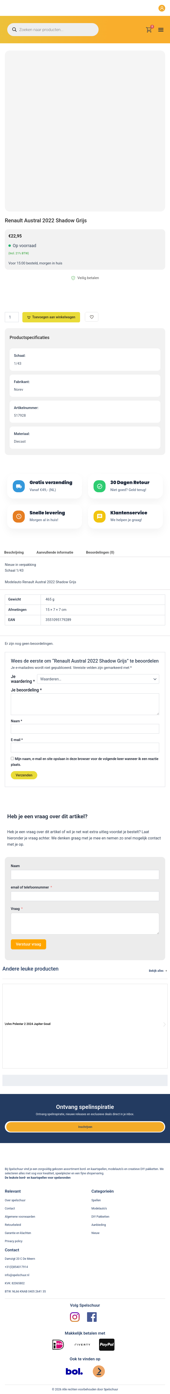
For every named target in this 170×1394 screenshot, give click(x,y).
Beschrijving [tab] (14, 552)
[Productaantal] (12, 317)
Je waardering (23, 679)
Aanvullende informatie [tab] (55, 552)
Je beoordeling (26, 690)
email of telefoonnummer (30, 887)
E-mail (17, 740)
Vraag (15, 909)
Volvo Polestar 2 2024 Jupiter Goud (27, 1024)
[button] (161, 29)
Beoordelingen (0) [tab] (100, 552)
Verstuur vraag (28, 944)
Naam (16, 721)
